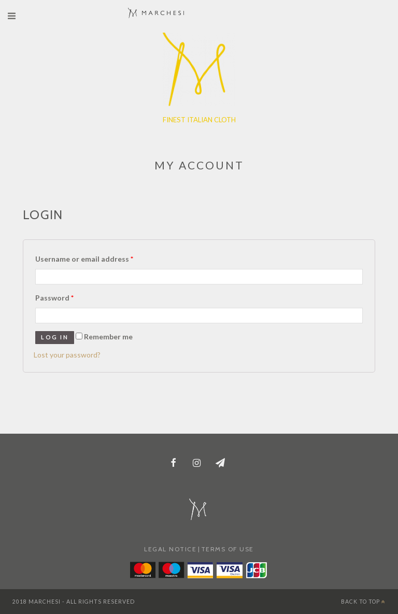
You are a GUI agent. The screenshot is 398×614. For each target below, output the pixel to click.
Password (54, 297)
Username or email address (84, 258)
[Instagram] (197, 463)
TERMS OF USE (227, 549)
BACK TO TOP (363, 601)
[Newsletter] (221, 463)
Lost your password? (67, 354)
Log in (54, 337)
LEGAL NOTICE (170, 549)
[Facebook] (173, 463)
